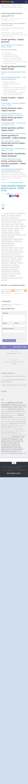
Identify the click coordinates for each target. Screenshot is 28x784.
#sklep (19, 222)
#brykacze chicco (5, 263)
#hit (11, 273)
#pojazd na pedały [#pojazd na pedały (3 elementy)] (7, 427)
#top (15, 273)
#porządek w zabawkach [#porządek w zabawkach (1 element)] (18, 427)
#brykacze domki (9, 252)
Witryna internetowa (8, 328)
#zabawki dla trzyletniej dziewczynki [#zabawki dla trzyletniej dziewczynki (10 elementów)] (11, 448)
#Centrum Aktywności (6, 265)
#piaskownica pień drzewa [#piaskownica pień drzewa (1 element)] (19, 425)
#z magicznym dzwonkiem (7, 256)
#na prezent (16, 228)
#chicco (21, 228)
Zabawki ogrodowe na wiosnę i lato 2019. (15, 376)
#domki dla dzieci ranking (20, 235)
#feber (7, 226)
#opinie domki (4, 276)
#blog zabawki (11, 235)
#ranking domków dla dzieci (7, 239)
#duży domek (13, 258)
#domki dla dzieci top (18, 239)
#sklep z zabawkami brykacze (8, 278)
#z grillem (20, 258)
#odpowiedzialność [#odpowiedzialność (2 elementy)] (14, 423)
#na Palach (16, 252)
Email (16, 323)
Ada (3, 376)
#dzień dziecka (13, 220)
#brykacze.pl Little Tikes (14, 267)
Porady (19, 5)
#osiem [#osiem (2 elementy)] (22, 423)
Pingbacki (17, 304)
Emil (5, 18)
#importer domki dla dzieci (7, 248)
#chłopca (14, 222)
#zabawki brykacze (19, 278)
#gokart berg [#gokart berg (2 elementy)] (5, 415)
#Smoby (21, 224)
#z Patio (18, 254)
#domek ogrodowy (11, 215)
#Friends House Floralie (18, 256)
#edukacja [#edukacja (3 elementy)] (10, 411)
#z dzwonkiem (5, 250)
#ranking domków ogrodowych (8, 237)
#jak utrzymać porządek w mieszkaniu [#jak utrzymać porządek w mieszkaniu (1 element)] (12, 419)
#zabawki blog (22, 226)
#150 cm (22, 252)
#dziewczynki (8, 222)
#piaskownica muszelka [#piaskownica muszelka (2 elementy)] (7, 425)
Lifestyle (13, 5)
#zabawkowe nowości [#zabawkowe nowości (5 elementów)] (17, 453)
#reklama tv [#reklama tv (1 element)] (22, 431)
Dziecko (3, 5)
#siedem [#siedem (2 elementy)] (4, 433)
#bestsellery (17, 232)
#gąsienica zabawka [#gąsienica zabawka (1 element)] (13, 415)
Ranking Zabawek (18, 7)
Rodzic (8, 5)
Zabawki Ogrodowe (6, 7)
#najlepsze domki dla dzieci (7, 241)
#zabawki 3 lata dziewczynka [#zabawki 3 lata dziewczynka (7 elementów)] (12, 440)
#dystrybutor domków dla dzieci (8, 245)
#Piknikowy (13, 254)
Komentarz (6, 313)
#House (7, 258)
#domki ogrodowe (5, 220)
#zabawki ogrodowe (14, 217)
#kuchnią (11, 250)
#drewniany (10, 230)
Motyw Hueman (22, 470)
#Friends (21, 248)
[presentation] (14, 336)
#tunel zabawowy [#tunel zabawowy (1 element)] (23, 434)
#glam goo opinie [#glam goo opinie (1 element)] (12, 413)
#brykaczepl (4, 280)
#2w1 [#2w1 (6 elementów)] (4, 403)
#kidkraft (12, 224)
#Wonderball (20, 263)
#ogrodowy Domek (5, 254)
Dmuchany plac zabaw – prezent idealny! (16, 385)
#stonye (20, 250)
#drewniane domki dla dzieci (7, 232)
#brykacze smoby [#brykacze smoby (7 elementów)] (16, 409)
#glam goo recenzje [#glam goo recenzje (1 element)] (20, 413)
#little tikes (18, 215)
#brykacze (4, 215)
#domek (15, 250)
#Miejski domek (5, 267)
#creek (3, 252)
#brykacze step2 (15, 265)
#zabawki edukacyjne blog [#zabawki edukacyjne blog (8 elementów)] (12, 450)
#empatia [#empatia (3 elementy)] (18, 411)
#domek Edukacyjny (6, 269)
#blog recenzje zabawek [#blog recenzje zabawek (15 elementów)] (11, 403)
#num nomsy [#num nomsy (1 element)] (5, 423)
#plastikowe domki (18, 241)
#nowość (12, 226)
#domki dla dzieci (5, 217)
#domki (16, 226)
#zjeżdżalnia (4, 235)
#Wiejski (12, 260)
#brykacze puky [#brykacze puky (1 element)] (4, 409)
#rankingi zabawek (5, 273)
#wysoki (3, 258)
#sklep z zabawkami (21, 213)
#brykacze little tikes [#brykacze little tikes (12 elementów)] (14, 406)
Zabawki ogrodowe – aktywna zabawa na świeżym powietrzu (6, 291)
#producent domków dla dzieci (8, 243)
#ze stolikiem (18, 260)
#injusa (3, 226)
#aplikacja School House (6, 271)
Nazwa (5, 323)
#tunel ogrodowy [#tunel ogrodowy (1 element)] (15, 434)
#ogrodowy (16, 230)
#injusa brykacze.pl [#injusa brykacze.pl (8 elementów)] (12, 416)
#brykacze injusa (16, 271)
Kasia (3, 385)
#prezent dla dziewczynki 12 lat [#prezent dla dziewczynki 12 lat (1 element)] (7, 429)
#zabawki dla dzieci (21, 220)
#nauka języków (14, 269)
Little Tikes (20, 115)
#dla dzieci (7, 213)
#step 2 (17, 224)
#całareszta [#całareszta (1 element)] (3, 411)
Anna (3, 379)
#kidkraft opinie (12, 276)
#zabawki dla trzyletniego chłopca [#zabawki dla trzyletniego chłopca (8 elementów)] (10, 444)
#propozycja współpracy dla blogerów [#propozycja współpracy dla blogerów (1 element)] (12, 431)
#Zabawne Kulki (13, 263)
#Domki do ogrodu (5, 224)
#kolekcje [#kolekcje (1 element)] (14, 421)
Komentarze (7, 304)
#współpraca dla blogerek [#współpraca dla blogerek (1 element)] (6, 437)
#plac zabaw (4, 230)
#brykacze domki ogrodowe (7, 228)
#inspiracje (16, 248)
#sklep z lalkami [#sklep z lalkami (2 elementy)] (11, 433)
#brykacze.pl (12, 213)
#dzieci (3, 222)
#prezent (19, 273)
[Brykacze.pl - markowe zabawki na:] (14, 347)
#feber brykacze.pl (5, 260)
